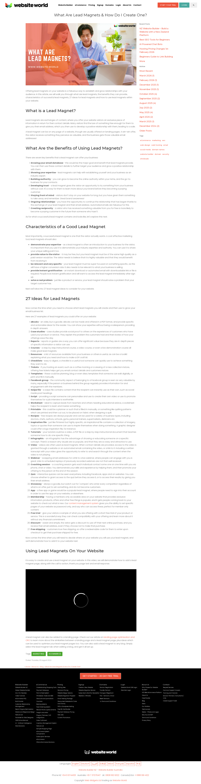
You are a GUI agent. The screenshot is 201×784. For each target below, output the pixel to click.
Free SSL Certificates (64, 709)
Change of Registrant (106, 693)
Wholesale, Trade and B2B (44, 696)
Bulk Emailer (19, 701)
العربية (94, 763)
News (143, 704)
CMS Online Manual (21, 720)
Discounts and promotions (44, 699)
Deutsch (85, 763)
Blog (42, 667)
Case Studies (146, 698)
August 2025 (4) (147, 103)
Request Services (168, 687)
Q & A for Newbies (21, 693)
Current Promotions (64, 718)
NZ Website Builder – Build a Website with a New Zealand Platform (154, 31)
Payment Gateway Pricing (66, 712)
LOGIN (184, 5)
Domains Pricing (63, 690)
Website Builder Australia (110, 769)
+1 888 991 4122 (142, 775)
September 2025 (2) (149, 98)
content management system (84, 503)
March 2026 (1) (146, 75)
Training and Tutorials (170, 693)
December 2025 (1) (149, 85)
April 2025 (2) (146, 117)
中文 (139, 763)
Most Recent (146, 71)
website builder (146, 154)
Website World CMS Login (129, 687)
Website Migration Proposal (66, 696)
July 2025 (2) (145, 108)
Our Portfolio (146, 706)
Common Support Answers (171, 690)
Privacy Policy (146, 720)
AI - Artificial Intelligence (23, 723)
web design (145, 145)
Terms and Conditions (149, 718)
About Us (127, 5)
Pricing (91, 5)
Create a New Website (86, 687)
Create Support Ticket (170, 701)
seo (163, 140)
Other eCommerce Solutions (45, 742)
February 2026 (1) (148, 80)
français (120, 763)
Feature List (19, 715)
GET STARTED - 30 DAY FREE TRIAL (100, 675)
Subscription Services (43, 737)
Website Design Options (65, 693)
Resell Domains (104, 699)
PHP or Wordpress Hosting (66, 706)
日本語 (103, 763)
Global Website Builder (22, 690)
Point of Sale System (42, 693)
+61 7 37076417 (93, 775)
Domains (109, 5)
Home (28, 667)
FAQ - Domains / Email (107, 696)
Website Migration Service (87, 690)
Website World (120, 780)
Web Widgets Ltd (93, 780)
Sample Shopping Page (44, 729)
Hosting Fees (61, 687)
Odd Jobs (60, 715)
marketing (38, 654)
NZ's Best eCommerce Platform (152, 692)
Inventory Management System (46, 723)
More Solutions (20, 726)
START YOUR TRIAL (168, 5)
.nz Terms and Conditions (108, 701)
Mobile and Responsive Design (25, 712)
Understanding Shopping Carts (46, 687)
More (142, 61)
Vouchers (39, 701)
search (194, 5)
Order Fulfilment (41, 720)
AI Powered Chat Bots (150, 44)
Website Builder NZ (21, 687)
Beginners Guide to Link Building (156, 56)
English (75, 763)
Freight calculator (42, 712)
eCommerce (80, 5)
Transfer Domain (105, 690)
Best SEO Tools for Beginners (154, 39)
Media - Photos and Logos (150, 712)
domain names (158, 150)
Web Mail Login (126, 690)
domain (158, 154)
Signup (100, 5)
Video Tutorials (20, 696)
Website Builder (65, 5)
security (165, 154)
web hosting (156, 145)
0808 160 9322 (112, 775)
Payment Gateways (42, 690)
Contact (137, 5)
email (165, 145)
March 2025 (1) (146, 121)
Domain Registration (106, 687)
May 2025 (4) (146, 112)
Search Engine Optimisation (24, 709)
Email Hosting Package (65, 699)
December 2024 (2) (149, 126)
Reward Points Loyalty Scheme (46, 710)
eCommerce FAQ (20, 699)
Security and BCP (147, 715)
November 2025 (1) (149, 89)
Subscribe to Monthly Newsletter (89, 693)
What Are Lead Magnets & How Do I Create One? (62, 667)
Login (118, 5)
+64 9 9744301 (69, 775)
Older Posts (145, 131)
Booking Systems (41, 704)
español (130, 763)
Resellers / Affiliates (85, 696)
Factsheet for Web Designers (24, 718)
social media (145, 150)
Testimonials (146, 709)
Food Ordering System (43, 707)
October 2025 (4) (148, 94)
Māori (110, 763)
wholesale (144, 159)
